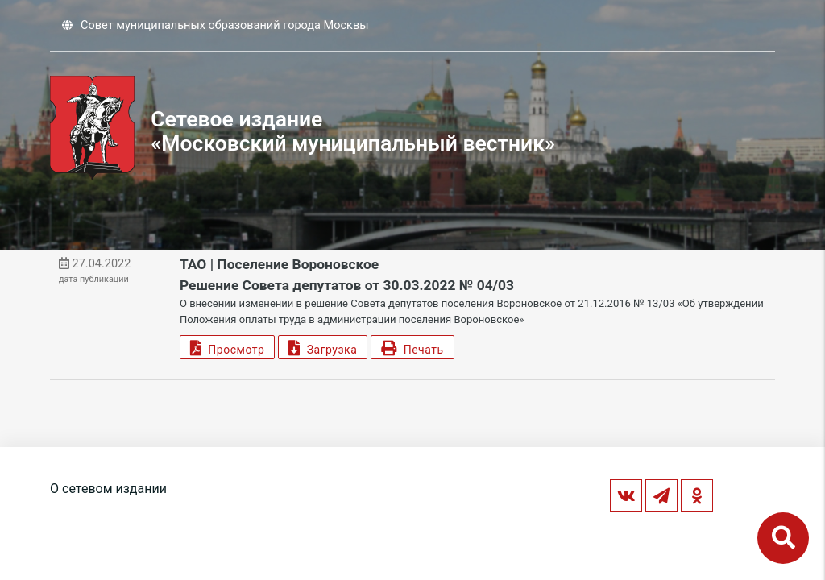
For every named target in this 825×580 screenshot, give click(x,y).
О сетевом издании (108, 488)
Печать (412, 347)
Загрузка (322, 347)
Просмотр (227, 347)
